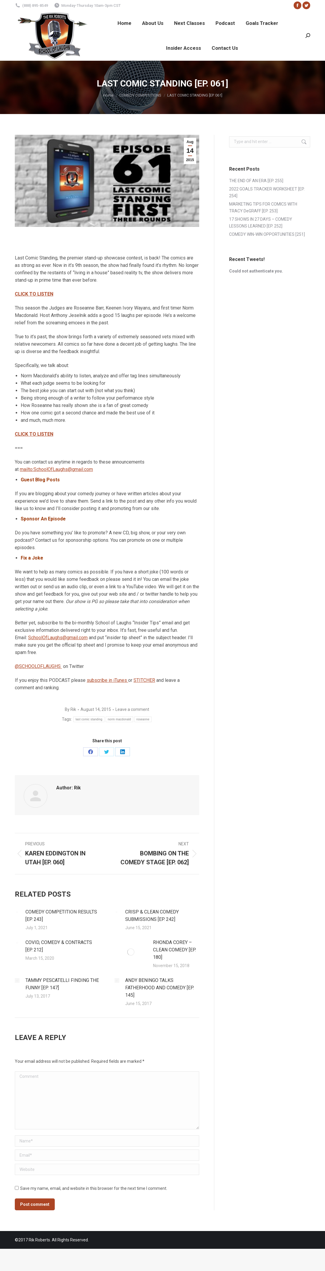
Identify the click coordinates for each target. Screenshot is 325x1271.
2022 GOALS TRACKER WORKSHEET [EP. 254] (267, 192)
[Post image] (17, 912)
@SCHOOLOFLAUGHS (38, 666)
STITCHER (144, 680)
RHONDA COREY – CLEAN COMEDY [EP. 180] (174, 950)
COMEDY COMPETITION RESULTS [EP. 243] (61, 915)
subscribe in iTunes (107, 680)
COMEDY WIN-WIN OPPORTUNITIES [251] (267, 234)
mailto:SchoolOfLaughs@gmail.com (56, 469)
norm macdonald (119, 719)
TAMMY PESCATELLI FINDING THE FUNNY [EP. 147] (62, 983)
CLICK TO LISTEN (34, 294)
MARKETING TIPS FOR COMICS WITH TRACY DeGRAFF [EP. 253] (263, 207)
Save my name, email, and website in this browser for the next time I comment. (93, 1188)
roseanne (142, 719)
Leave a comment (132, 709)
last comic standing (88, 719)
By (70, 709)
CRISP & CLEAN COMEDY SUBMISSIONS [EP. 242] (152, 915)
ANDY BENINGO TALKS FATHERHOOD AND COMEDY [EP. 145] (159, 987)
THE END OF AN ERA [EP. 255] (256, 180)
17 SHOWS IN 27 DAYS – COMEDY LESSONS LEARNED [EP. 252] (260, 222)
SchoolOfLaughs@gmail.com (58, 637)
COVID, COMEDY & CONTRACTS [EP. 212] (58, 946)
